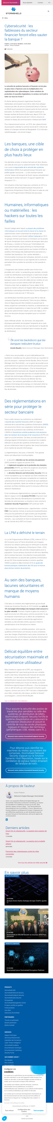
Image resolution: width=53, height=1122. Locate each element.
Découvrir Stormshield (10, 2)
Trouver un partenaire (11, 1020)
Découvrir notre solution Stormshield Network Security (26, 770)
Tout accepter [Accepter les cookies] (38, 1110)
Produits (8, 987)
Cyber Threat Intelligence (13, 1043)
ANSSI (45, 424)
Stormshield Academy (12, 1045)
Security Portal (9, 1053)
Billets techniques (12, 876)
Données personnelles (27, 1118)
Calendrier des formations (13, 1040)
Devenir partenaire (10, 1023)
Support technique (10, 1035)
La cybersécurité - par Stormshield (17, 701)
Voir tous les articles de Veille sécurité (32, 863)
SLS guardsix (9, 1000)
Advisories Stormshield (12, 1013)
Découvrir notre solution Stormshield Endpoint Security (26, 736)
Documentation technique (13, 1048)
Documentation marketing (13, 1050)
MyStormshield (9, 1025)
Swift (44, 120)
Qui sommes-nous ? (12, 1057)
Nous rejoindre (27, 2)
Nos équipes (9, 1060)
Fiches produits (10, 1008)
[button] (4, 1118)
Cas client (8, 1010)
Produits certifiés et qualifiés (14, 1005)
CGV (27, 1116)
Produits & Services (12, 910)
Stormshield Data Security (13, 998)
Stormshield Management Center (15, 1003)
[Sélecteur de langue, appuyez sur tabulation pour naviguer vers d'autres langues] (48, 2)
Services (8, 1032)
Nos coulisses (9, 1062)
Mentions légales (26, 1113)
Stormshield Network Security (14, 993)
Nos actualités (9, 1065)
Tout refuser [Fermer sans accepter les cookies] (9, 1110)
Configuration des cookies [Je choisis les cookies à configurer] (24, 1110)
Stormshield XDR (10, 990)
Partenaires (9, 1017)
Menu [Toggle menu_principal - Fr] (5, 18)
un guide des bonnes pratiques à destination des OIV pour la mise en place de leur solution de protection (25, 565)
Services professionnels (12, 1038)
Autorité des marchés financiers (17, 422)
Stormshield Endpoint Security (14, 995)
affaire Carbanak (34, 236)
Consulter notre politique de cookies (14, 1103)
